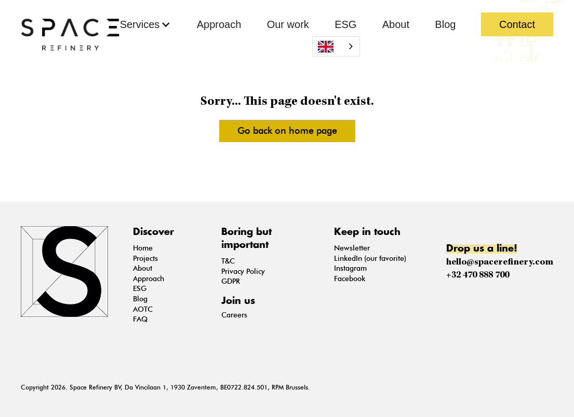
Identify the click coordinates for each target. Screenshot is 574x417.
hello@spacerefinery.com (499, 262)
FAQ (140, 319)
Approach (219, 24)
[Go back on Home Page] (70, 34)
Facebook (349, 278)
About (395, 24)
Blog (445, 24)
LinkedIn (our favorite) (370, 258)
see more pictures (296, 167)
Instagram (350, 268)
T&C (228, 261)
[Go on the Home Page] (68, 271)
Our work (288, 24)
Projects (145, 258)
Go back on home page (287, 130)
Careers (234, 315)
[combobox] (336, 46)
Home (143, 248)
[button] (145, 24)
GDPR (230, 281)
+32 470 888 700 (477, 275)
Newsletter (352, 248)
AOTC (143, 309)
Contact (517, 24)
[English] (336, 46)
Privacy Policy (243, 271)
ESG (345, 24)
